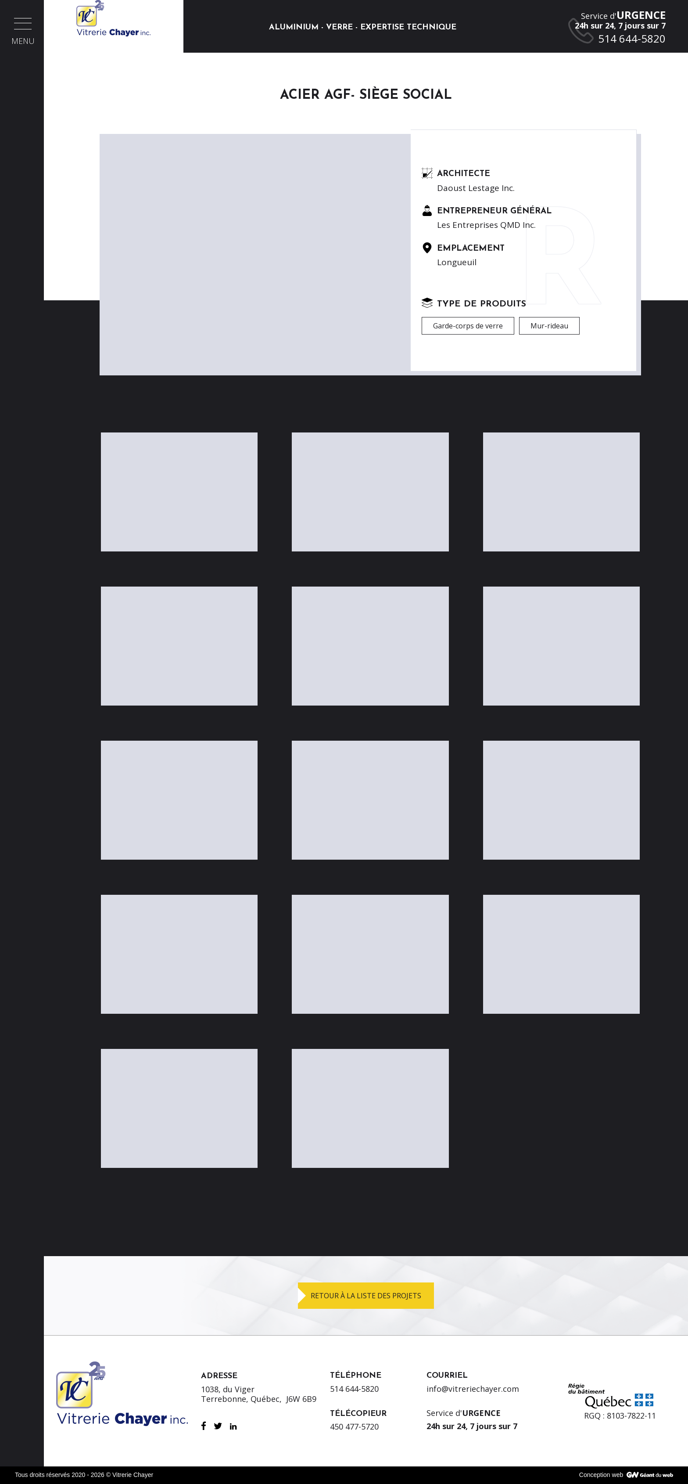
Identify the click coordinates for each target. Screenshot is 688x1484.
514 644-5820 (354, 1388)
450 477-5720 (354, 1426)
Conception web (601, 1474)
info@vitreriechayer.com (472, 1388)
